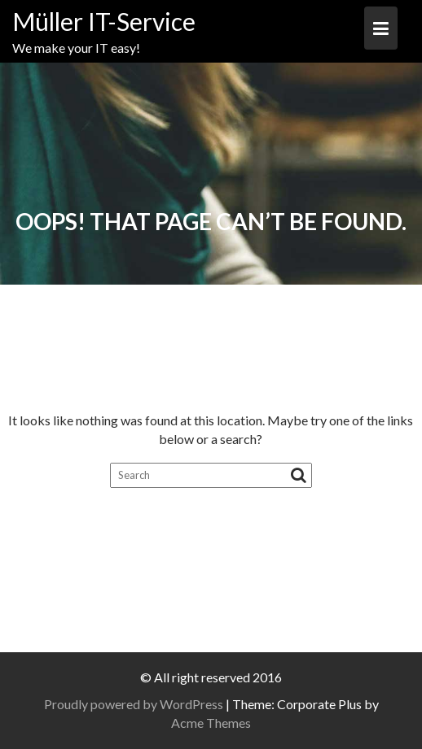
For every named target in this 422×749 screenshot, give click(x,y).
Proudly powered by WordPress (133, 704)
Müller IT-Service (104, 21)
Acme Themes (211, 722)
